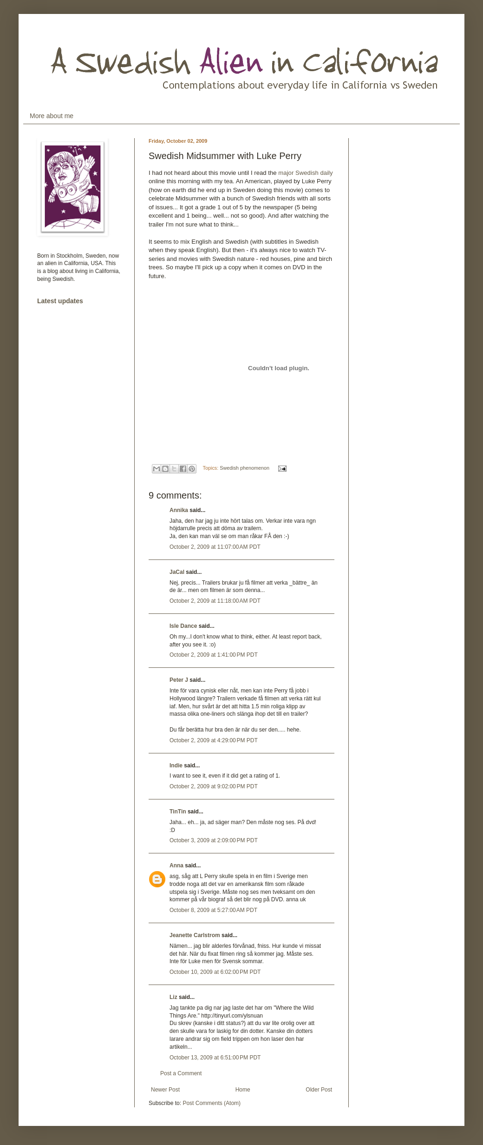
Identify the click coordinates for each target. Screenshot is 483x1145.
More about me (51, 116)
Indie (176, 765)
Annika (179, 510)
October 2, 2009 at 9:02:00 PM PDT (214, 786)
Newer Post (165, 1089)
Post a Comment (181, 1073)
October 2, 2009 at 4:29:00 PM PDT (214, 740)
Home (242, 1089)
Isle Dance (183, 626)
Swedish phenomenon (244, 468)
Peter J (179, 680)
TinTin (178, 811)
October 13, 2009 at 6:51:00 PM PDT (215, 1057)
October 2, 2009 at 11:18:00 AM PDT (215, 601)
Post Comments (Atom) (212, 1103)
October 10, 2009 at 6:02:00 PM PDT (215, 972)
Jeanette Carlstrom (195, 935)
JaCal (177, 572)
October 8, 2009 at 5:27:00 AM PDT (213, 910)
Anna (176, 865)
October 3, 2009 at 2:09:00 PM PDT (214, 840)
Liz (173, 997)
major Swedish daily (305, 172)
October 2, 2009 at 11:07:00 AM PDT (215, 547)
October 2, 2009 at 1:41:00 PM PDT (214, 655)
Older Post (319, 1089)
